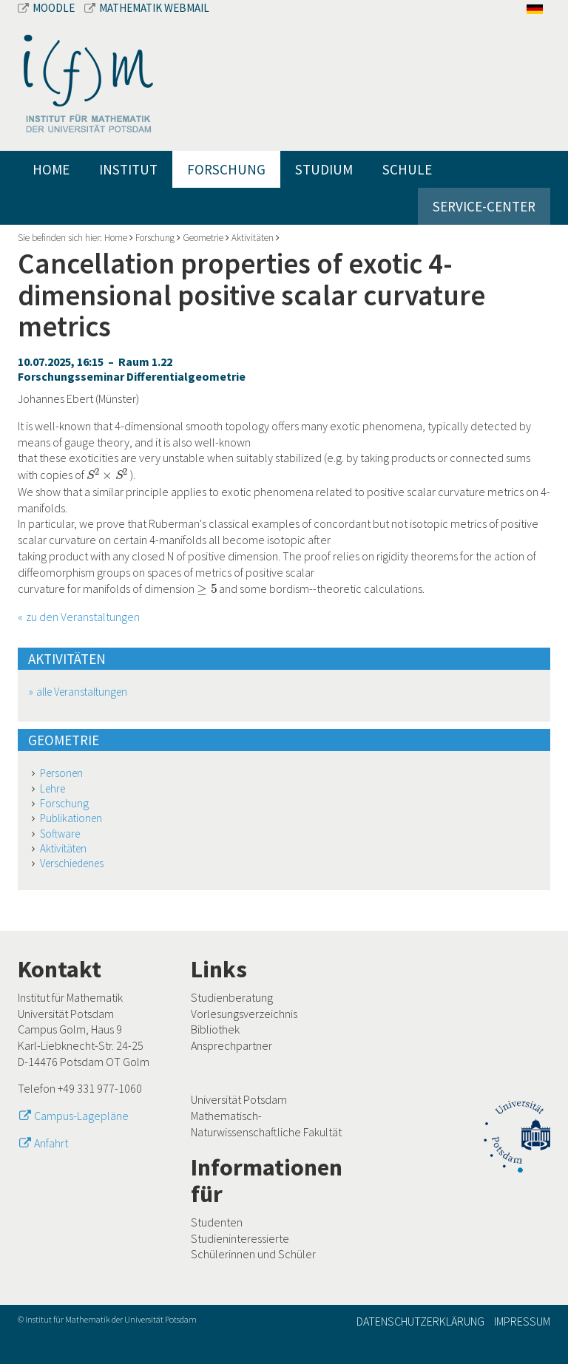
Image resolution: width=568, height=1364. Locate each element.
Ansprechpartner (231, 1045)
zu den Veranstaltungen (83, 616)
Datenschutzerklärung (420, 1321)
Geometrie (203, 237)
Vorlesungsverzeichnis (244, 1013)
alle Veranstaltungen (81, 692)
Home (51, 169)
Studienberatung (232, 997)
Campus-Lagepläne (81, 1115)
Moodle (47, 8)
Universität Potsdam (239, 1099)
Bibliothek (215, 1029)
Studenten (217, 1222)
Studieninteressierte (240, 1238)
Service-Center (484, 206)
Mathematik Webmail (146, 8)
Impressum (522, 1321)
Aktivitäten (252, 237)
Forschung (226, 169)
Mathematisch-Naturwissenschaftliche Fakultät (266, 1123)
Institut (128, 169)
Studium (324, 169)
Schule (407, 169)
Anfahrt (51, 1143)
